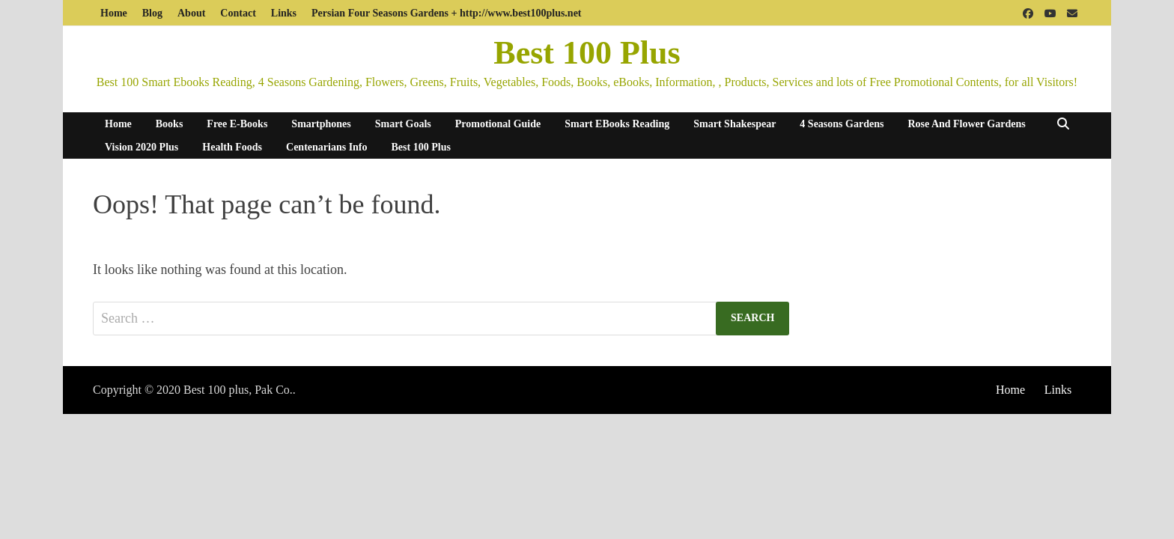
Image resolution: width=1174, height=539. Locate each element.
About (191, 13)
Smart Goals (403, 124)
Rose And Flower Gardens (966, 124)
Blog (152, 13)
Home (113, 13)
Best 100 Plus (586, 52)
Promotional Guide (498, 124)
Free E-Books (237, 124)
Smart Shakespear (734, 124)
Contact (237, 13)
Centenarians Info (327, 147)
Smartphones (320, 124)
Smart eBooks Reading (617, 124)
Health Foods (232, 147)
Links (283, 13)
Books (169, 124)
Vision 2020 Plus (141, 147)
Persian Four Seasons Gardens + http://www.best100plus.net (446, 13)
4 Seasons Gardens (841, 124)
